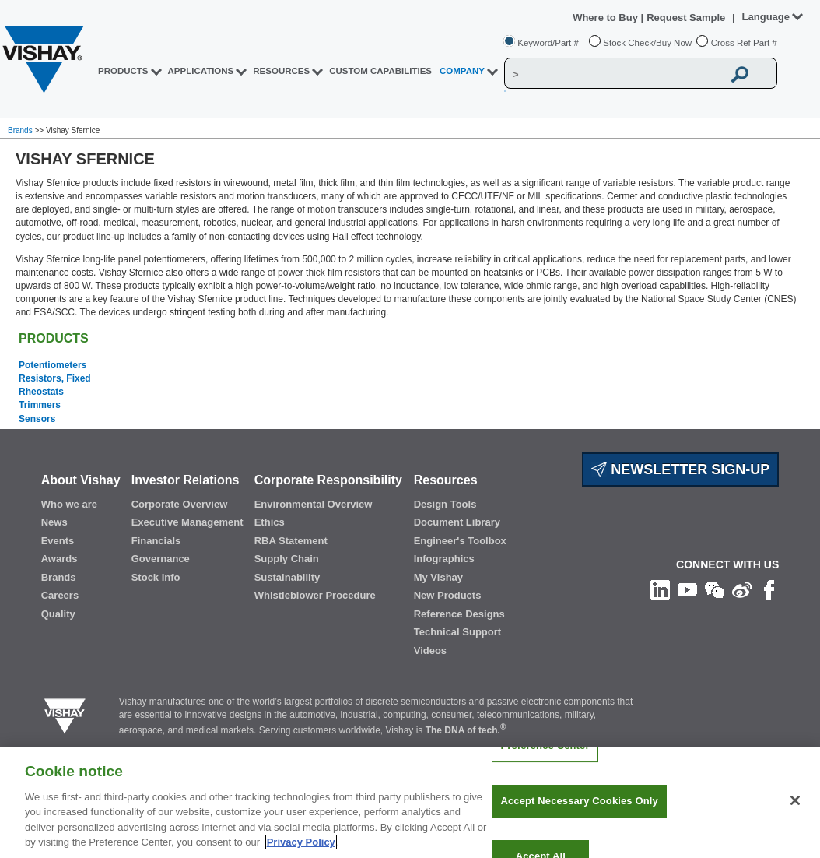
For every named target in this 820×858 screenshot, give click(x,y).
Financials (156, 541)
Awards (59, 558)
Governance (160, 558)
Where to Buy (606, 17)
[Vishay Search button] (739, 74)
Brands (21, 130)
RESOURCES (281, 71)
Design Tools (445, 504)
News (54, 522)
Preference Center (544, 763)
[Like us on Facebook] (769, 589)
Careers (60, 595)
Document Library (457, 522)
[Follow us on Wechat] (714, 589)
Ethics (269, 522)
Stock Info (155, 577)
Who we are (69, 504)
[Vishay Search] (613, 74)
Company (462, 71)
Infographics (444, 558)
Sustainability (287, 577)
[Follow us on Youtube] (687, 589)
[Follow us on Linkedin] (660, 589)
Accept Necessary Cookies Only (578, 819)
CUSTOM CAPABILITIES (380, 71)
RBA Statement (291, 541)
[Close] (795, 818)
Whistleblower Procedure (315, 595)
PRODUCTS (123, 71)
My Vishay (438, 577)
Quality (58, 614)
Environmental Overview (313, 504)
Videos (430, 650)
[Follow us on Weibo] (742, 589)
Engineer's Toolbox (460, 541)
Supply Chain (286, 558)
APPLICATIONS (201, 71)
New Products (448, 595)
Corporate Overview (179, 504)
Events (58, 541)
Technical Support (457, 632)
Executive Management (187, 522)
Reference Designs (459, 614)
